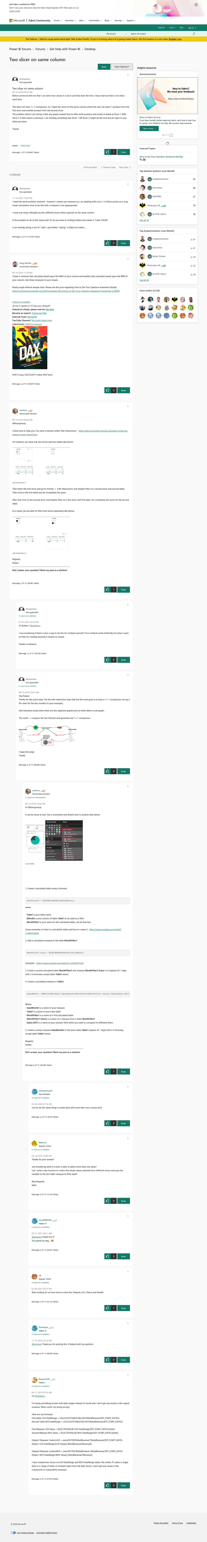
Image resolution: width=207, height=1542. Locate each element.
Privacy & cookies (161, 1523)
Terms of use (177, 1523)
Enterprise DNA (39, 313)
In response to (27, 616)
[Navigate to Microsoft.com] (17, 20)
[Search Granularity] (116, 33)
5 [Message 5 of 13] (40, 1479)
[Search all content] (163, 33)
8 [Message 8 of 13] (40, 1250)
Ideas (81, 20)
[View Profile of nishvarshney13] (45, 1090)
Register (161, 27)
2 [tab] (164, 135)
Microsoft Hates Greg (42, 320)
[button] (104, 67)
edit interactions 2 (19, 553)
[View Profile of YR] (40, 1275)
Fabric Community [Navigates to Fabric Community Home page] (39, 20)
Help (181, 27)
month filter (29, 864)
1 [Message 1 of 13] (20, 152)
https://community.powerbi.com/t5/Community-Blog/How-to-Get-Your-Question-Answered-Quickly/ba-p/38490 (66, 291)
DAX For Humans (33, 324)
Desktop (90, 49)
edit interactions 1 (19, 482)
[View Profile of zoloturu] (23, 410)
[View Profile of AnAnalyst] (43, 1327)
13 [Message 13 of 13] (21, 236)
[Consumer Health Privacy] (46, 1532)
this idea (50, 309)
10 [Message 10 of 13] (41, 1117)
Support (130, 20)
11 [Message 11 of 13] (28, 653)
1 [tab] (163, 135)
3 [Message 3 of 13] (27, 764)
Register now (175, 39)
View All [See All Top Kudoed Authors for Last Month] (144, 280)
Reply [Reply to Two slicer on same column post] (123, 152)
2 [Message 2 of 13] (20, 583)
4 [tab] (168, 135)
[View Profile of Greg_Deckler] (25, 263)
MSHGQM (32, 316)
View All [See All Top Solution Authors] (144, 220)
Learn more (14, 10)
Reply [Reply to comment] (123, 243)
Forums (57, 20)
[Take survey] (149, 128)
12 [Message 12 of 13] (21, 384)
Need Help (25, 145)
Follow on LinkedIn (21, 302)
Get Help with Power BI (65, 49)
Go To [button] (191, 27)
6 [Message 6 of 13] (40, 1353)
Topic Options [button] (121, 66)
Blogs (107, 20)
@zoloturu (35, 625)
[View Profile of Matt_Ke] (42, 1142)
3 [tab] (166, 135)
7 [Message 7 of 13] (40, 1301)
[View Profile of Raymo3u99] (44, 1379)
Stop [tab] (171, 135)
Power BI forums (20, 49)
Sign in (172, 27)
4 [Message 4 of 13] (33, 1065)
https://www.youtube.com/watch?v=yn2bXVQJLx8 (59, 963)
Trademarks (191, 1523)
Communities (94, 20)
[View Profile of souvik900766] (45, 1219)
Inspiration (69, 20)
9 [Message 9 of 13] (40, 1194)
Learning (118, 20)
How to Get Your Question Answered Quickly (161, 156)
